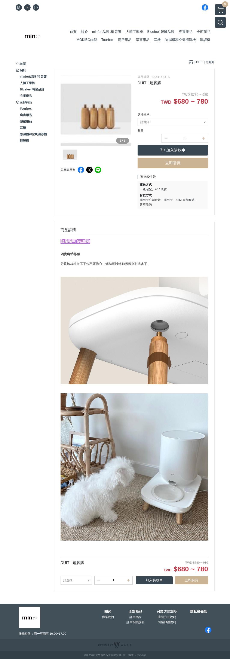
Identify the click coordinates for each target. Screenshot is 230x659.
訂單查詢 (135, 616)
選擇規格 (144, 114)
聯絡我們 (108, 616)
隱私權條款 (198, 611)
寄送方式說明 (167, 616)
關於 (107, 611)
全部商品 (135, 611)
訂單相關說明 (135, 622)
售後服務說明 (167, 622)
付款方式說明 (167, 611)
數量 (141, 130)
